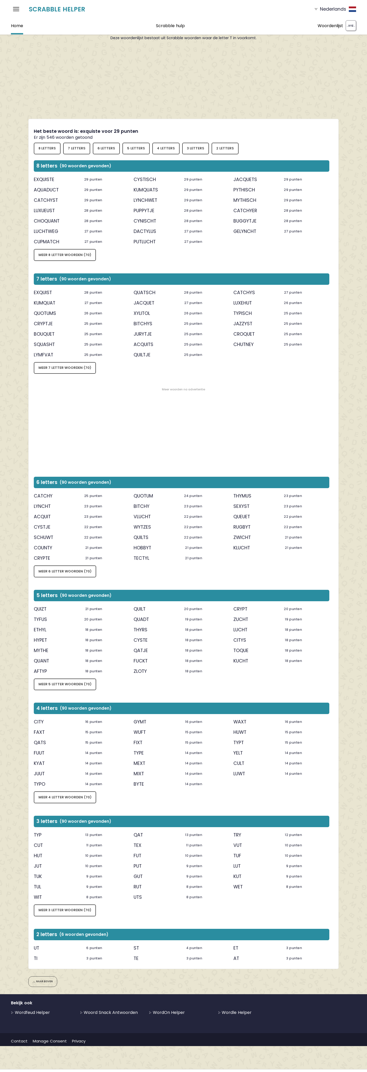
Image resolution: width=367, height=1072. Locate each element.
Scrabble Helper (57, 9)
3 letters (196, 148)
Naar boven (43, 981)
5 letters (136, 148)
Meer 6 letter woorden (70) (64, 571)
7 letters (77, 148)
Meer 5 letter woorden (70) (64, 684)
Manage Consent (50, 1041)
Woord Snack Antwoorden (109, 1012)
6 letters (106, 148)
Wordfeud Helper (30, 1012)
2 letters (225, 148)
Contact (19, 1041)
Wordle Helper (235, 1012)
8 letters (47, 148)
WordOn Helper (167, 1012)
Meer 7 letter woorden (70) (64, 367)
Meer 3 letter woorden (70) (64, 910)
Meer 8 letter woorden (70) (64, 255)
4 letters (166, 148)
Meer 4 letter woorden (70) (64, 797)
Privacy (79, 1041)
